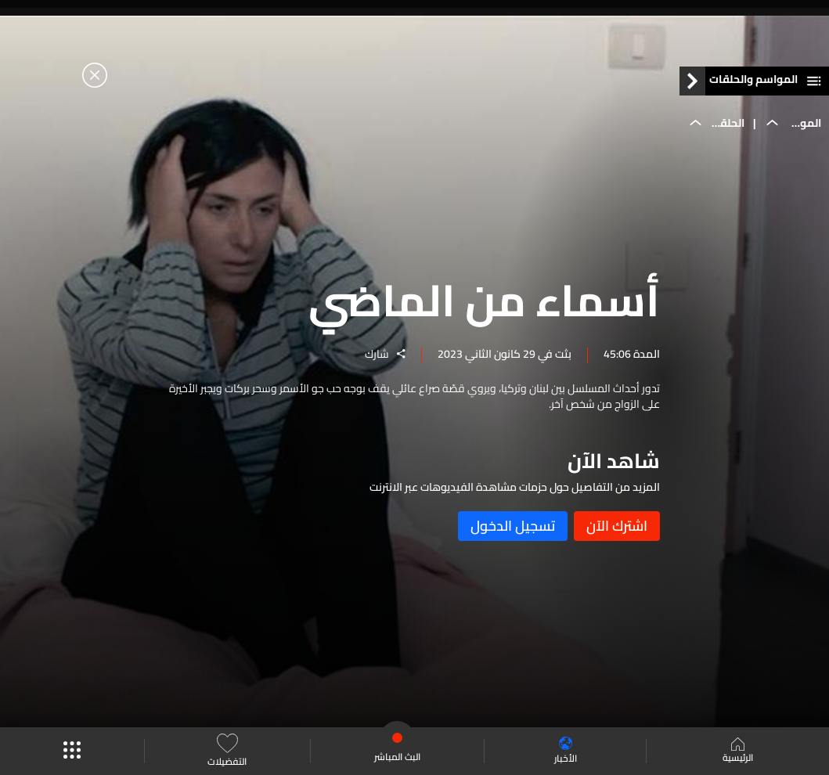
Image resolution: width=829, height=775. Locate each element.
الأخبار (565, 751)
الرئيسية (738, 751)
